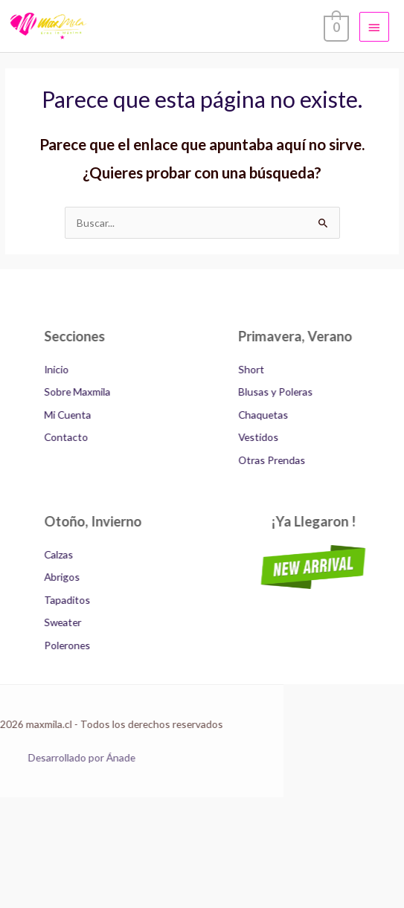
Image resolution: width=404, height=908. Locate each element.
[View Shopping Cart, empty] (335, 26)
